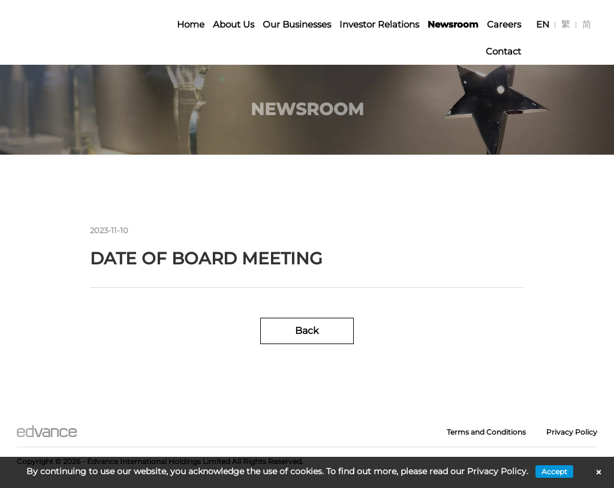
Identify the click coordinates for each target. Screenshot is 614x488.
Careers (504, 24)
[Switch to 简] (586, 24)
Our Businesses (297, 24)
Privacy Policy (571, 431)
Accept (554, 471)
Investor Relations (379, 24)
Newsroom (453, 24)
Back (307, 330)
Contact (503, 51)
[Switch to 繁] (565, 24)
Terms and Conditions (486, 431)
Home (190, 24)
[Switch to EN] (542, 24)
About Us (233, 24)
